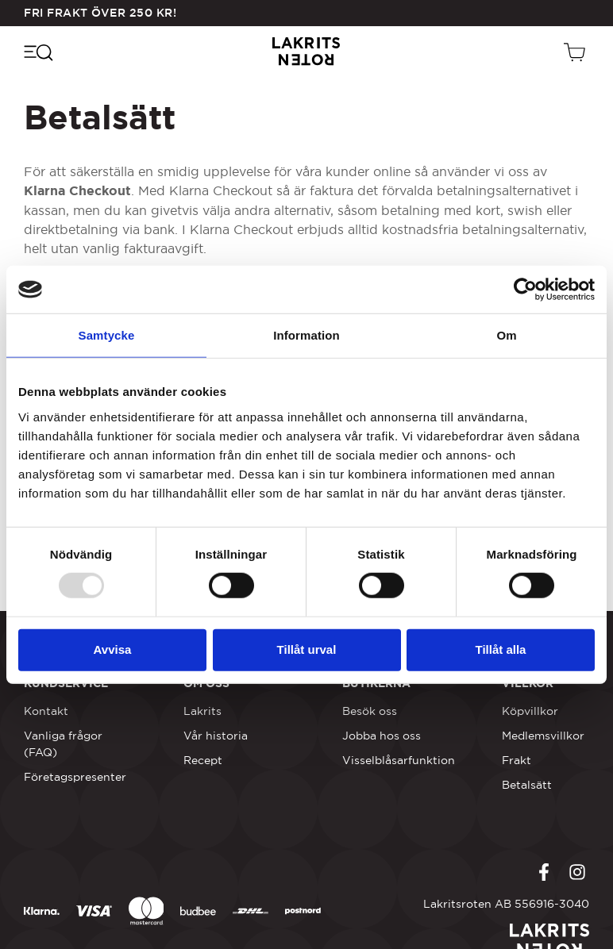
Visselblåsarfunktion (398, 760)
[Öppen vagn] (576, 51)
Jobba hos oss (381, 735)
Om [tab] (506, 335)
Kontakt (46, 711)
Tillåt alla (501, 649)
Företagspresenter (75, 777)
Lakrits (202, 711)
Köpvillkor (530, 711)
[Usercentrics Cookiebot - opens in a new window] (525, 290)
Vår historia (215, 735)
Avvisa (113, 649)
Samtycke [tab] (107, 335)
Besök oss (369, 711)
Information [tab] (306, 335)
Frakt (516, 760)
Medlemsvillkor (543, 735)
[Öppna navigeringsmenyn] (38, 51)
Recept (202, 760)
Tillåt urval (307, 649)
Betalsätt (527, 785)
